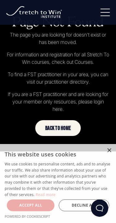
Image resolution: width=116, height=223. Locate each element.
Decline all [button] (84, 205)
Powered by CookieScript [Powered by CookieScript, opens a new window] (27, 216)
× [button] (109, 150)
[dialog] (58, 183)
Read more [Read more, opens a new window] (45, 194)
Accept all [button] (30, 205)
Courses (84, 62)
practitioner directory (66, 82)
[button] (58, 128)
